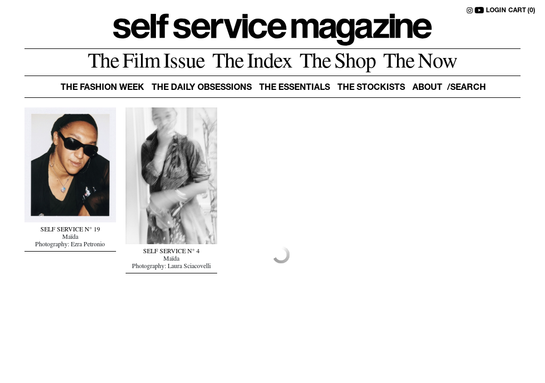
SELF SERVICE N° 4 (171, 252)
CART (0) (521, 10)
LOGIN (496, 10)
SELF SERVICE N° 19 (70, 230)
